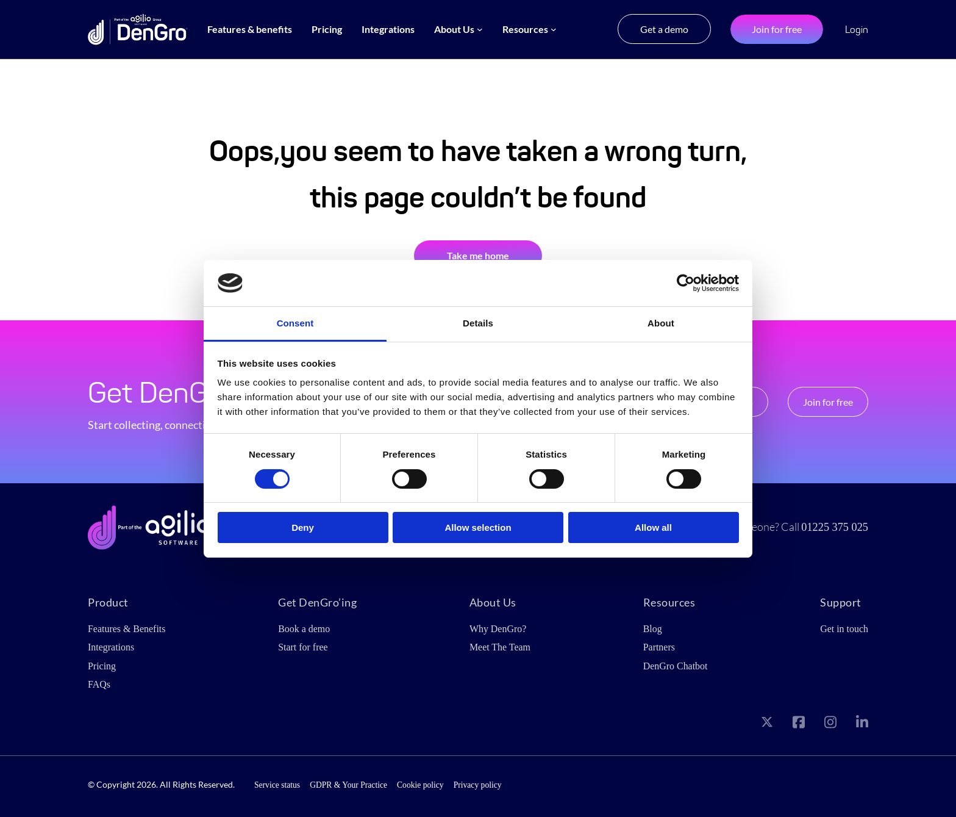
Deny (302, 527)
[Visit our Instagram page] (830, 724)
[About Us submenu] (480, 29)
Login (856, 29)
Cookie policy (420, 785)
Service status (277, 785)
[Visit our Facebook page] (799, 724)
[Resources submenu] (554, 29)
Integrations (111, 647)
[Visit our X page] (767, 724)
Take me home (478, 255)
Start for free (302, 647)
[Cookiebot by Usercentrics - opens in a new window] (685, 283)
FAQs (99, 684)
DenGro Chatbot (675, 666)
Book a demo (304, 629)
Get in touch (844, 629)
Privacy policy (478, 785)
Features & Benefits (126, 629)
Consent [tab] (295, 323)
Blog (652, 629)
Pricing (102, 666)
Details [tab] (478, 323)
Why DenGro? (497, 629)
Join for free (777, 29)
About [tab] (660, 323)
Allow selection (477, 527)
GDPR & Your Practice (348, 785)
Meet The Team (499, 647)
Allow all (653, 527)
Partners (659, 647)
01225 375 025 (834, 527)
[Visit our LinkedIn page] (862, 724)
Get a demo (664, 29)
